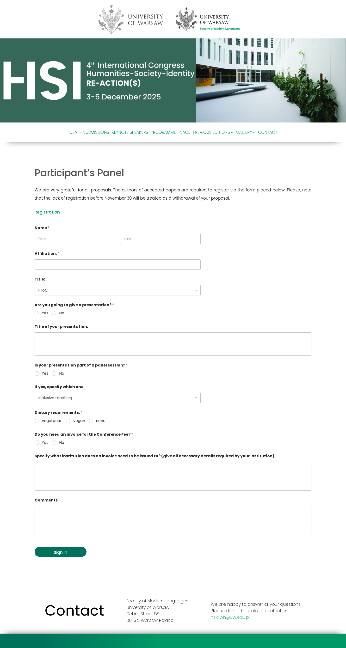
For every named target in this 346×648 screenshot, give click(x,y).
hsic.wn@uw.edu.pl (230, 617)
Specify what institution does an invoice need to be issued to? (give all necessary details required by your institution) (154, 456)
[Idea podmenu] (79, 132)
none (100, 420)
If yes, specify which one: (59, 387)
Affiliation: (47, 253)
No (61, 313)
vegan (79, 420)
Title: (40, 279)
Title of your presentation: (61, 326)
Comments (46, 500)
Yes (45, 313)
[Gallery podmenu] (254, 132)
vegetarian (52, 420)
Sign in (60, 552)
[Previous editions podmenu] (232, 132)
